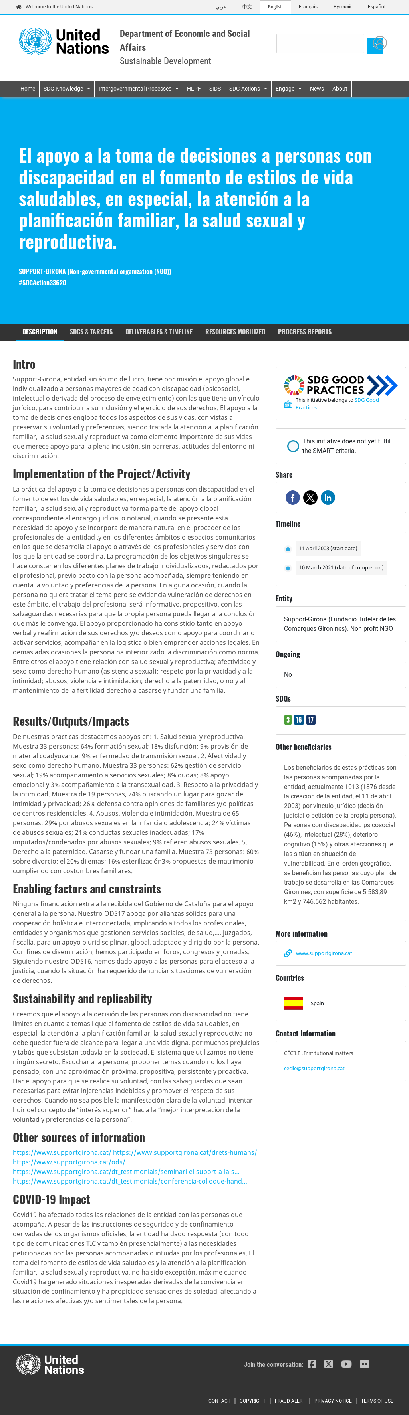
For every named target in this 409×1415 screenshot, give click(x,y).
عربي (221, 7)
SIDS (215, 88)
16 (299, 720)
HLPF (194, 88)
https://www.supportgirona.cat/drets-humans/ (185, 1152)
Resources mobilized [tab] (235, 331)
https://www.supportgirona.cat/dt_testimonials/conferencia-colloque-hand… (130, 1181)
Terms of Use (377, 1401)
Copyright (253, 1401)
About (339, 88)
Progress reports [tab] (305, 331)
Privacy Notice (333, 1401)
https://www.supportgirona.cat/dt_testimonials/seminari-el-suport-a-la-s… (126, 1171)
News (317, 88)
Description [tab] (39, 331)
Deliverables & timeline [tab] (159, 331)
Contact (219, 1401)
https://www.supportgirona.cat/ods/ (69, 1162)
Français (308, 7)
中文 (247, 7)
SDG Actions (244, 88)
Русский (343, 7)
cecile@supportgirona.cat (314, 1068)
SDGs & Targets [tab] (91, 331)
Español (376, 7)
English (275, 7)
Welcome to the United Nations (54, 7)
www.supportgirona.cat (324, 953)
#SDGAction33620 (42, 283)
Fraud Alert (290, 1401)
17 (311, 720)
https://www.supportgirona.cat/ (62, 1152)
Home (27, 88)
